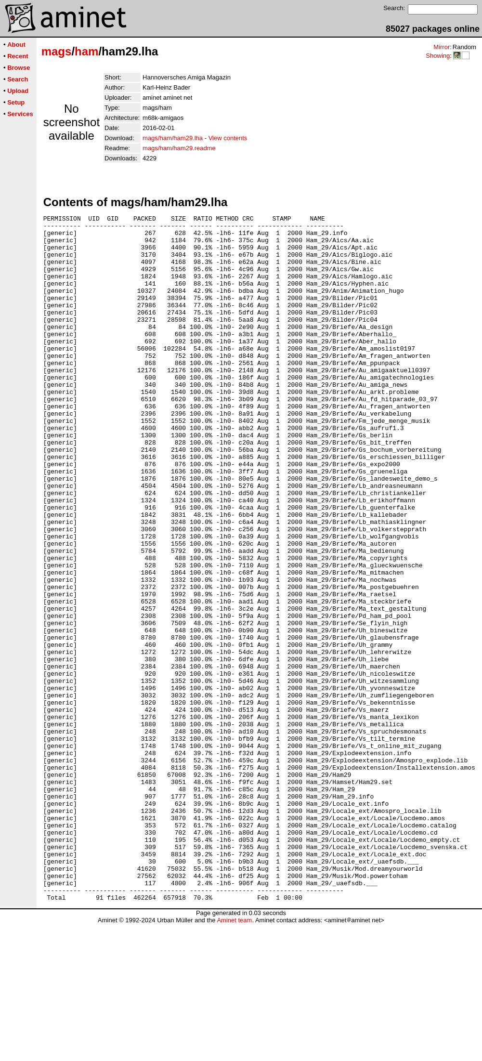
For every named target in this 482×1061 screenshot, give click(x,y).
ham (86, 51)
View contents (228, 138)
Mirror (441, 47)
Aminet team (234, 1057)
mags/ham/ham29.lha (173, 138)
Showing (438, 55)
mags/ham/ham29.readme (179, 148)
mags (56, 51)
